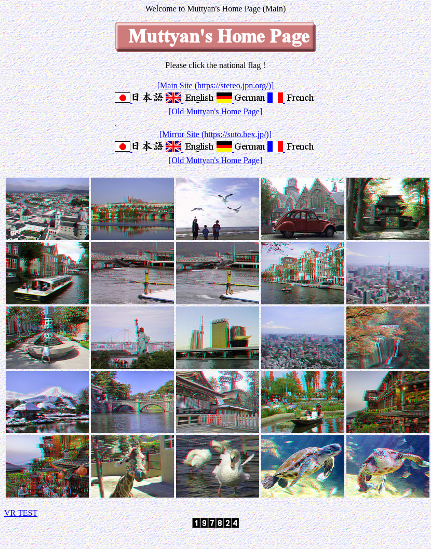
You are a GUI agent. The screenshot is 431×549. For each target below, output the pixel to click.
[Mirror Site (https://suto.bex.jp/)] (215, 134)
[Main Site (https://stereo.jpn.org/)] (215, 85)
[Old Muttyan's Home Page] (215, 111)
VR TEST (20, 512)
